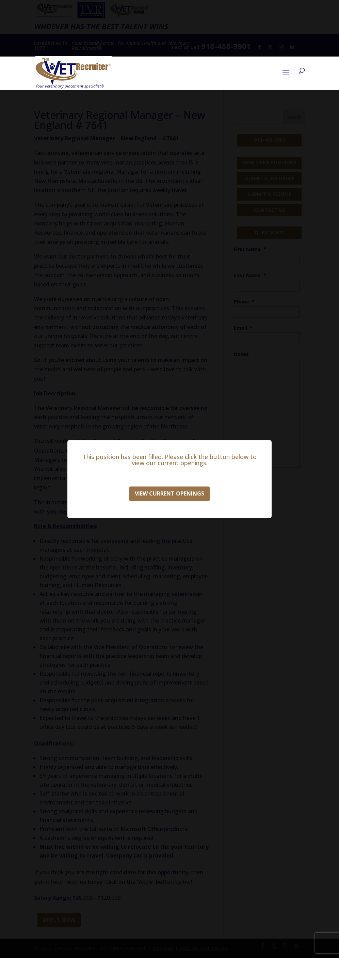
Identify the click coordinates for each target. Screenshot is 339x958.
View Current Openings (169, 493)
